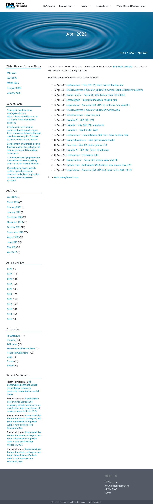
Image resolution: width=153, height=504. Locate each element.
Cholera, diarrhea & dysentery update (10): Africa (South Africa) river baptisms (105, 90)
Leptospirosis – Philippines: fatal (82, 155)
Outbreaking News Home (66, 177)
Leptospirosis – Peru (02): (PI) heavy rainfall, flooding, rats (95, 85)
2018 (9, 309)
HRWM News (13, 335)
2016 (9, 319)
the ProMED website (122, 66)
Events (10, 361)
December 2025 (15, 217)
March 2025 (13, 83)
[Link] (17, 6)
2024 (9, 279)
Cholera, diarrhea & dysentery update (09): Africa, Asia (93, 110)
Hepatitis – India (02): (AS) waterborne (85, 125)
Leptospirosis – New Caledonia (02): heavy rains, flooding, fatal (97, 135)
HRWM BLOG (111, 489)
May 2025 (12, 73)
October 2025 (13, 227)
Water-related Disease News (21, 348)
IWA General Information (117, 485)
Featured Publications (17, 352)
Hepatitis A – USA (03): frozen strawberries (88, 150)
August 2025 (13, 237)
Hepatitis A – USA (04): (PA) (80, 120)
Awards (11, 365)
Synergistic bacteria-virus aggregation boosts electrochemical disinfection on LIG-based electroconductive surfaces (22, 116)
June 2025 (12, 242)
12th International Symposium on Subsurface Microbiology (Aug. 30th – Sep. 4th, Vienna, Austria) (23, 160)
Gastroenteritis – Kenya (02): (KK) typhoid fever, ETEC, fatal (96, 95)
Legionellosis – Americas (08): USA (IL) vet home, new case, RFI (98, 105)
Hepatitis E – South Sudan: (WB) (82, 130)
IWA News (12, 344)
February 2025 (14, 88)
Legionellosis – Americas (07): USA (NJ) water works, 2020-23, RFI (99, 170)
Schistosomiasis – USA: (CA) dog (83, 115)
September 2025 (15, 232)
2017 (9, 314)
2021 (9, 294)
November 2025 (15, 222)
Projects (11, 340)
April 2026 (12, 197)
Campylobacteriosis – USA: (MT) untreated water (91, 140)
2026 (9, 269)
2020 (9, 299)
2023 (9, 284)
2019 (9, 304)
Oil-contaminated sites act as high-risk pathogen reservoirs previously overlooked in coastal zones (23, 388)
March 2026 (13, 202)
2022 (9, 289)
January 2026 (13, 212)
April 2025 (12, 78)
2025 (9, 274)
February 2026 (14, 207)
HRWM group (111, 482)
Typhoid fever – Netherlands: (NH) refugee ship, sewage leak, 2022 (99, 165)
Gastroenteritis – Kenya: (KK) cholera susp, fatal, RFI (92, 160)
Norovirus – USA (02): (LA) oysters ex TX (87, 145)
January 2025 (13, 93)
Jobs (9, 357)
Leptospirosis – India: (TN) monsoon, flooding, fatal (92, 100)
